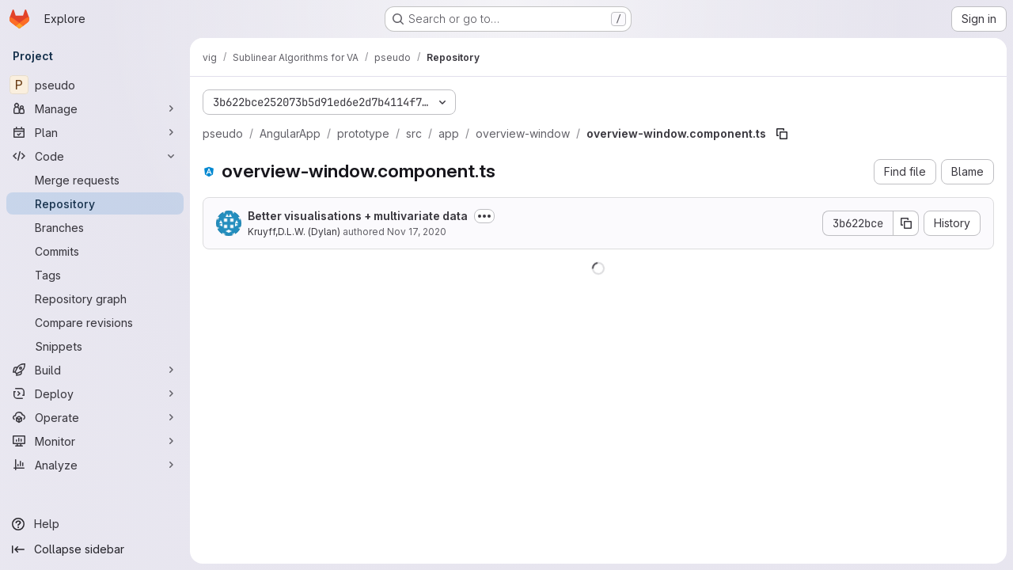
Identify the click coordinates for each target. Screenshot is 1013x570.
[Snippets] (95, 346)
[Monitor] (95, 441)
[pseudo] (95, 85)
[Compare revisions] (95, 322)
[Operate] (95, 417)
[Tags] (95, 275)
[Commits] (95, 251)
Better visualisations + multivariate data (358, 215)
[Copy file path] (782, 133)
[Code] (95, 156)
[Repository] (95, 203)
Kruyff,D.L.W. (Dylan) (294, 232)
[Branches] (95, 227)
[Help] (95, 524)
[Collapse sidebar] (95, 549)
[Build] (95, 370)
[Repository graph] (95, 298)
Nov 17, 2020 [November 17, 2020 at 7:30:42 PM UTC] (416, 232)
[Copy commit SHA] (906, 223)
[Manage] (95, 108)
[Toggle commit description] (484, 216)
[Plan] (95, 132)
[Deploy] (95, 393)
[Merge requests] (95, 180)
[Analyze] (95, 465)
